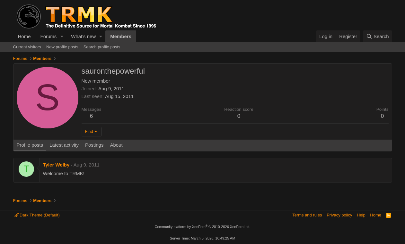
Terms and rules (307, 215)
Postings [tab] (94, 145)
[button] (61, 36)
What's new (83, 36)
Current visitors (27, 47)
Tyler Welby (56, 164)
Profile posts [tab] (30, 145)
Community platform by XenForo (203, 227)
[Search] (377, 36)
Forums (48, 36)
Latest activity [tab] (64, 145)
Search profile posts (102, 47)
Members (120, 36)
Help (361, 215)
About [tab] (116, 145)
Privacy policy (339, 215)
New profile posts (62, 47)
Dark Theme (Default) (37, 215)
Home (24, 36)
